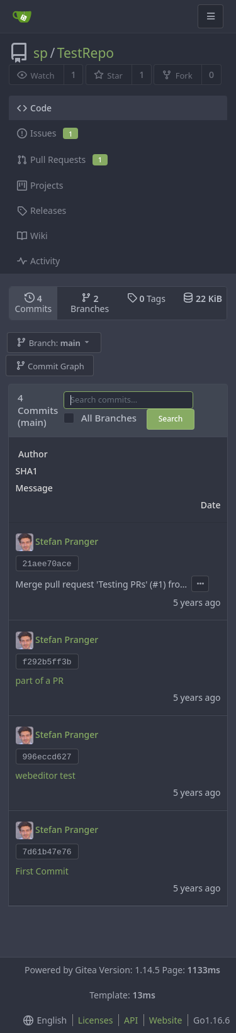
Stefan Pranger (66, 541)
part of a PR (40, 680)
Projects (40, 185)
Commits (33, 304)
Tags (146, 298)
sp (40, 53)
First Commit (42, 871)
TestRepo (85, 53)
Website (166, 1020)
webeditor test (46, 775)
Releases (41, 210)
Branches (89, 304)
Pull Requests (62, 159)
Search (171, 418)
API (131, 1020)
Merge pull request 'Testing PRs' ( (84, 584)
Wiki (32, 236)
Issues (47, 133)
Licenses (95, 1020)
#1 (157, 584)
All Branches (112, 418)
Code (34, 108)
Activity (38, 261)
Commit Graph (50, 366)
